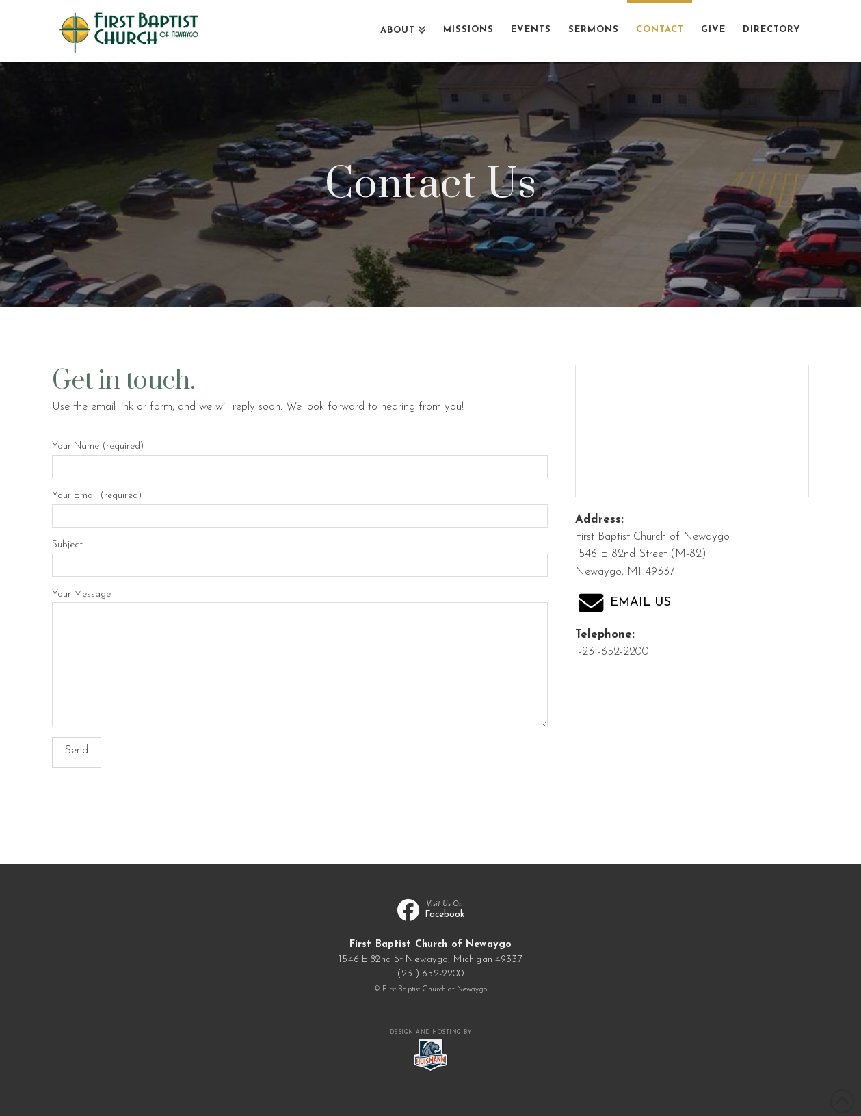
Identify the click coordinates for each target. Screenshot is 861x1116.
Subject (300, 556)
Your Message (300, 602)
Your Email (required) (300, 507)
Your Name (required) (300, 457)
